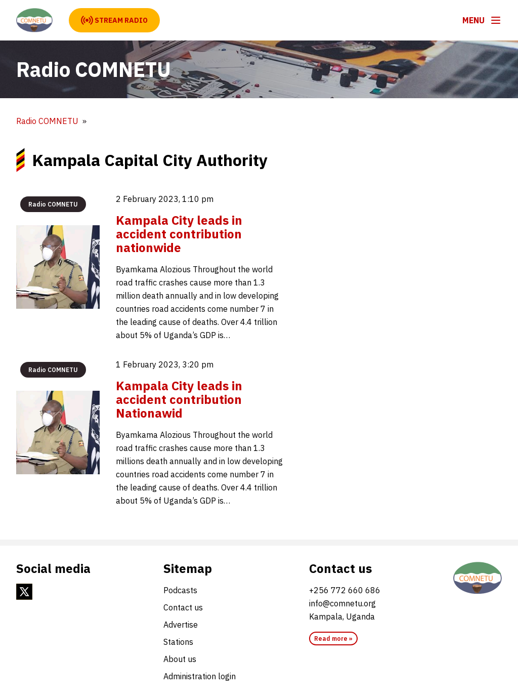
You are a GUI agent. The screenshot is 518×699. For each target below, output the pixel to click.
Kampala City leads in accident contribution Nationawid (179, 399)
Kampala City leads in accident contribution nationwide (179, 234)
